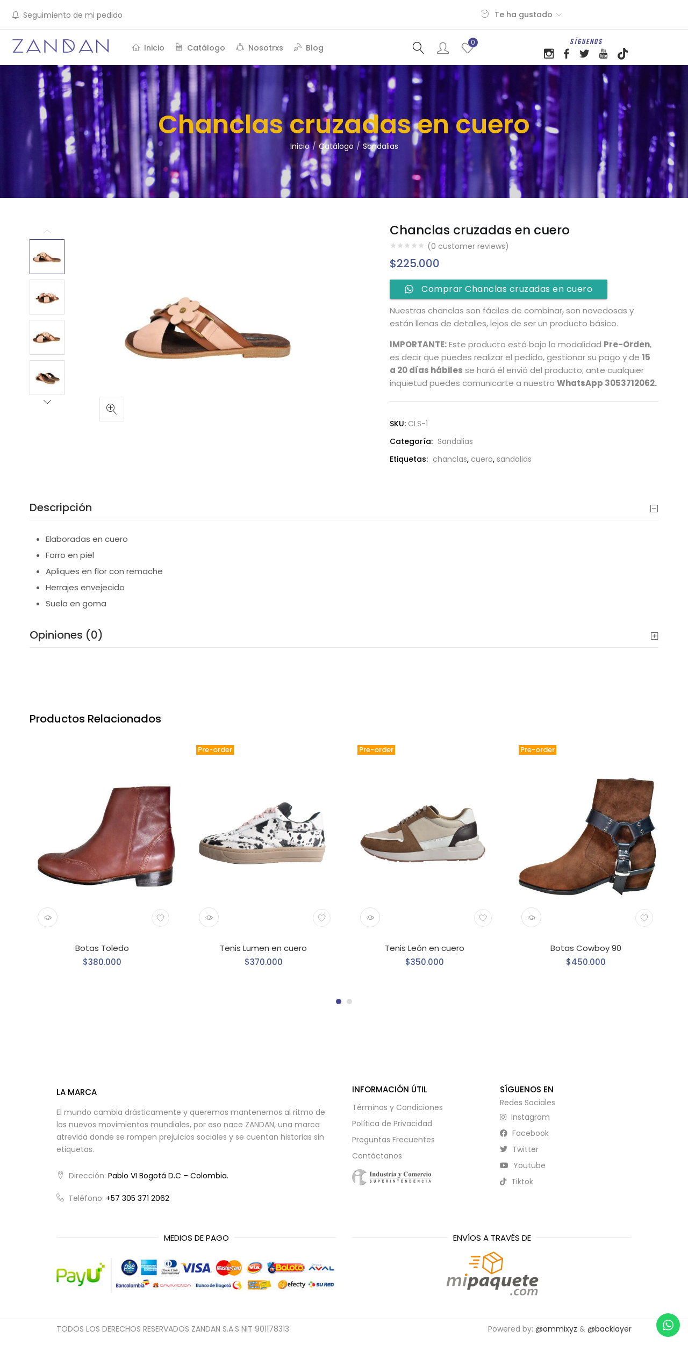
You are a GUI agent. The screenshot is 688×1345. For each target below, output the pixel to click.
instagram (525, 1117)
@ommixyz (556, 1328)
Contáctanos (377, 1155)
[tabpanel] (102, 860)
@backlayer (609, 1328)
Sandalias (380, 146)
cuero (482, 459)
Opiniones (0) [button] (344, 634)
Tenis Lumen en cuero (263, 948)
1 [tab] (338, 1001)
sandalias (514, 459)
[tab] (344, 507)
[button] (111, 409)
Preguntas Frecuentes (393, 1139)
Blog (309, 47)
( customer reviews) (468, 246)
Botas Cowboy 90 (585, 948)
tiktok (516, 1181)
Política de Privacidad (392, 1123)
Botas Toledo (102, 948)
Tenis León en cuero (424, 948)
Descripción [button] (344, 507)
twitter (519, 1149)
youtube (523, 1165)
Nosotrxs (259, 47)
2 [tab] (349, 1001)
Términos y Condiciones (397, 1107)
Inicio (148, 47)
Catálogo (200, 47)
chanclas (450, 459)
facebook (524, 1133)
